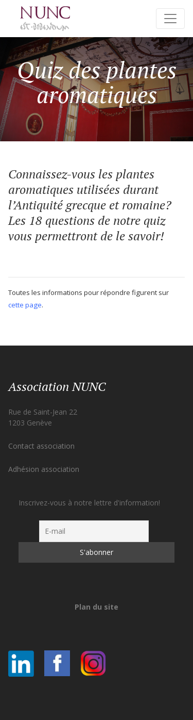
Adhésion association (43, 469)
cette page (25, 304)
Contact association (41, 446)
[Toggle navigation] (170, 18)
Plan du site (96, 607)
